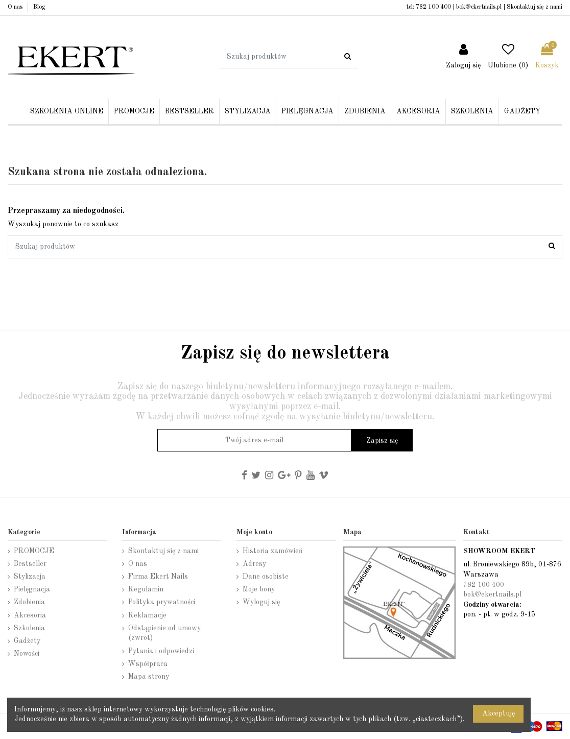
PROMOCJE (34, 551)
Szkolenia (29, 628)
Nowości (26, 653)
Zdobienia (29, 602)
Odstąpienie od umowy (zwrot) (164, 633)
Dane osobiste (266, 576)
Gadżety (27, 641)
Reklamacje (147, 615)
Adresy (254, 563)
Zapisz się (382, 440)
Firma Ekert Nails (158, 576)
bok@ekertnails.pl (479, 7)
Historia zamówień (273, 551)
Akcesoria (30, 615)
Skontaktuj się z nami (534, 7)
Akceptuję (498, 713)
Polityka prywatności (161, 602)
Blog (39, 7)
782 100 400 (433, 7)
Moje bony (259, 589)
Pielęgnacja (32, 589)
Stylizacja (29, 576)
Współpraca (148, 664)
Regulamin (145, 589)
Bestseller (30, 563)
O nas (16, 7)
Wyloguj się (261, 602)
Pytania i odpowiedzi (161, 651)
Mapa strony (148, 676)
